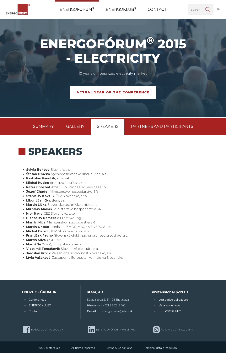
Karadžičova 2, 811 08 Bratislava (108, 299)
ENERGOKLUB (40, 305)
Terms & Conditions (119, 348)
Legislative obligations (173, 299)
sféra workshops (169, 305)
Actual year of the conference (113, 92)
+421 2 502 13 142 (114, 305)
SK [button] (218, 9)
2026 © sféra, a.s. (49, 348)
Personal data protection (160, 348)
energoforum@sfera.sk (117, 311)
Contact (34, 311)
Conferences (37, 299)
